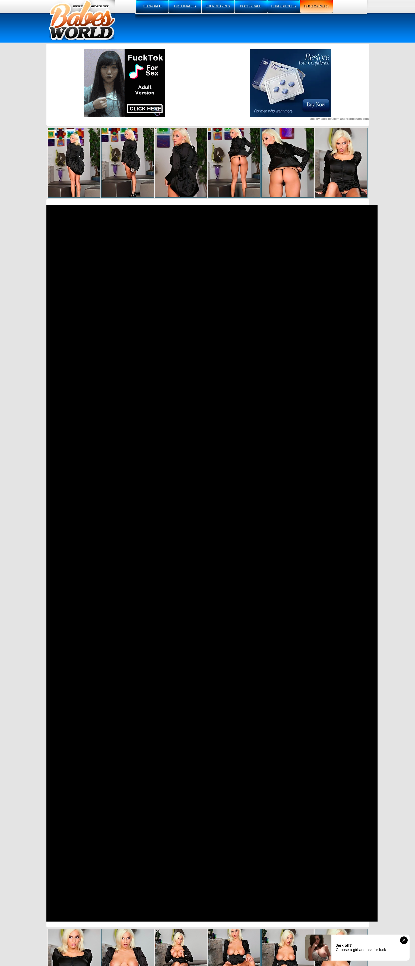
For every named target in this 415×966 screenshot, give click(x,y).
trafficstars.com (357, 118)
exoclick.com (330, 118)
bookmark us (316, 6)
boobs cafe (250, 6)
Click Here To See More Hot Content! (207, 405)
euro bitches (283, 6)
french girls (218, 6)
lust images (185, 6)
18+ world (152, 6)
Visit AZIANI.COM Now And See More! (207, 537)
